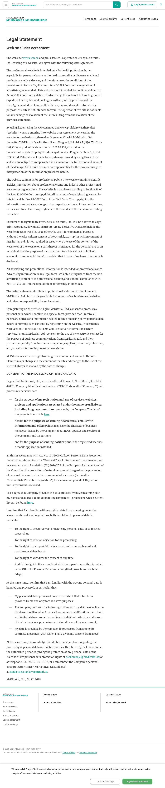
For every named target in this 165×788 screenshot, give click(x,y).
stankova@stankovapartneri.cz (28, 672)
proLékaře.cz (18, 6)
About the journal (149, 19)
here (47, 414)
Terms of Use (69, 752)
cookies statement (88, 752)
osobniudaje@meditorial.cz (83, 657)
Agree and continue (137, 781)
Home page (89, 19)
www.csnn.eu (30, 58)
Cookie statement (11, 720)
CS (161, 4)
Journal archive (108, 19)
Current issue (128, 19)
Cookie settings (10, 724)
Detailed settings (105, 781)
